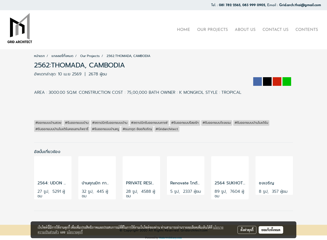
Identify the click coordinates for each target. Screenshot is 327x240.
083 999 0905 (253, 5)
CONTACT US (275, 30)
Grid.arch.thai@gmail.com (300, 5)
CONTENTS (306, 30)
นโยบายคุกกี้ (75, 232)
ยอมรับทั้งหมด (270, 230)
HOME (183, 30)
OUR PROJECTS (212, 30)
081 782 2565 (229, 5)
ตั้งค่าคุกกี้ (246, 230)
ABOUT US (245, 30)
